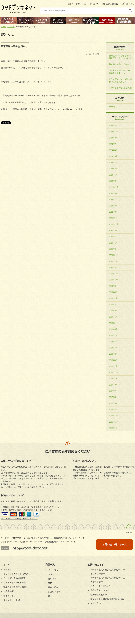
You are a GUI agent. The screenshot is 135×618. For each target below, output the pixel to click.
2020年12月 (113, 255)
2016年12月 (113, 416)
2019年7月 (113, 298)
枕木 (50, 583)
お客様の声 (8, 591)
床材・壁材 (53, 587)
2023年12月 (113, 162)
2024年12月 (113, 132)
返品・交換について (99, 590)
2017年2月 (113, 409)
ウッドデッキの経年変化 (14, 578)
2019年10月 (113, 280)
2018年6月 (113, 342)
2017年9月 (113, 385)
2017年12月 (113, 372)
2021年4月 (113, 249)
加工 (50, 596)
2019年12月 (113, 274)
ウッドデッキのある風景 (14, 582)
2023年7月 (113, 169)
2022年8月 (113, 193)
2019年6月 (113, 304)
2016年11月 (113, 422)
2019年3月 (113, 311)
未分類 (112, 106)
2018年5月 (113, 348)
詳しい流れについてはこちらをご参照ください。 (23, 487)
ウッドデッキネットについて (83, 4)
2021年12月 (113, 218)
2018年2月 (113, 366)
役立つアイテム (55, 592)
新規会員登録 (110, 4)
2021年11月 (113, 224)
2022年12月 (113, 187)
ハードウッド (54, 570)
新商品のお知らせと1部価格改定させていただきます (120, 57)
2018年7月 (113, 335)
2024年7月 (113, 144)
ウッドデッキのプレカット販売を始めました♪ (120, 71)
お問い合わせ (96, 603)
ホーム (6, 565)
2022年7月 (113, 199)
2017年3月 (113, 403)
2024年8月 (113, 138)
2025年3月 (113, 125)
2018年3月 (113, 360)
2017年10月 (113, 378)
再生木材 (52, 579)
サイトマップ (9, 596)
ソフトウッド (54, 574)
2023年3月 (113, 181)
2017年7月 (113, 391)
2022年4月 (113, 206)
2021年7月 (113, 236)
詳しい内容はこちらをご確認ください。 (19, 518)
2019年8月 (113, 292)
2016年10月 (113, 428)
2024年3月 (113, 156)
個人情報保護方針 (98, 595)
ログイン (128, 4)
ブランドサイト (10, 600)
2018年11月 (113, 323)
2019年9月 (113, 286)
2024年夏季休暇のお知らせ (120, 88)
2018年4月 (113, 354)
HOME (3, 27)
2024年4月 (113, 150)
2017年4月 (113, 397)
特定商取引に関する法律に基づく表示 (107, 599)
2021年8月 (113, 230)
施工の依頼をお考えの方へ (15, 587)
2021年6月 (113, 243)
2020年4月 (113, 267)
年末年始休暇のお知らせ (119, 64)
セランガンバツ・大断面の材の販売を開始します (120, 80)
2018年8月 (113, 329)
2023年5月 (113, 175)
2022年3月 (113, 212)
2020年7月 (113, 261)
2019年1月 (113, 317)
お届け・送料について (100, 586)
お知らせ (10, 27)
